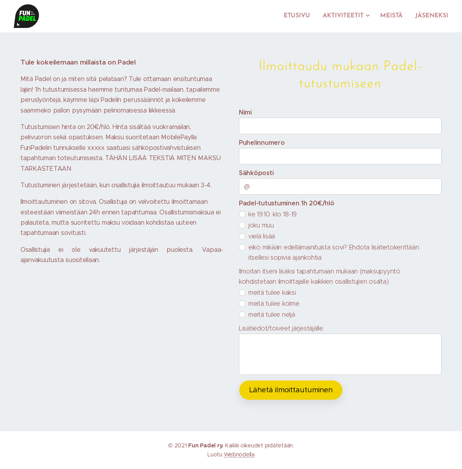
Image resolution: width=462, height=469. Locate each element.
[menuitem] (303, 16)
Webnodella (239, 454)
